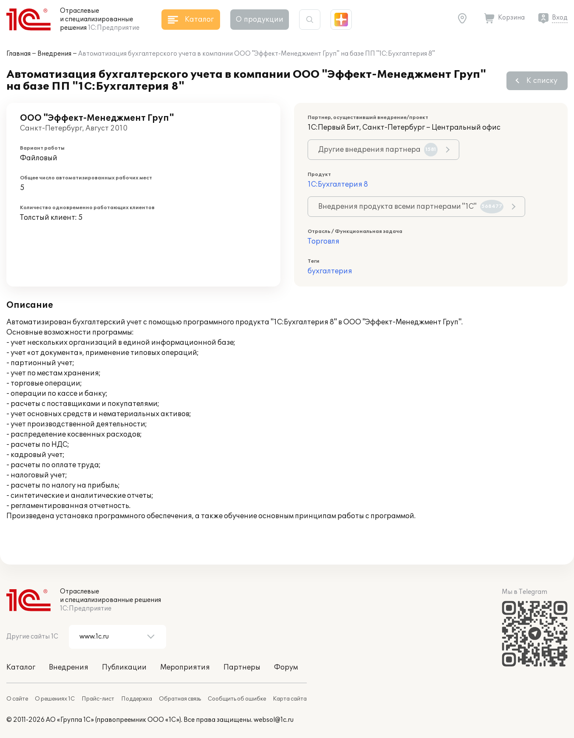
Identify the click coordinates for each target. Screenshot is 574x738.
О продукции (259, 19)
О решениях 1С (55, 698)
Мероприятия (185, 667)
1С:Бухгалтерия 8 (338, 184)
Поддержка (136, 698)
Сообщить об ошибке (237, 698)
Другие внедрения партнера (378, 149)
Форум (286, 667)
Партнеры (241, 667)
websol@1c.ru (274, 720)
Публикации (124, 667)
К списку (541, 81)
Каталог (20, 667)
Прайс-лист (98, 698)
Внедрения (54, 53)
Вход (560, 17)
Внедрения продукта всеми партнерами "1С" (410, 206)
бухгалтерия (330, 271)
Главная (18, 53)
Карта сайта (290, 698)
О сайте (17, 698)
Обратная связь (180, 698)
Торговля (323, 241)
